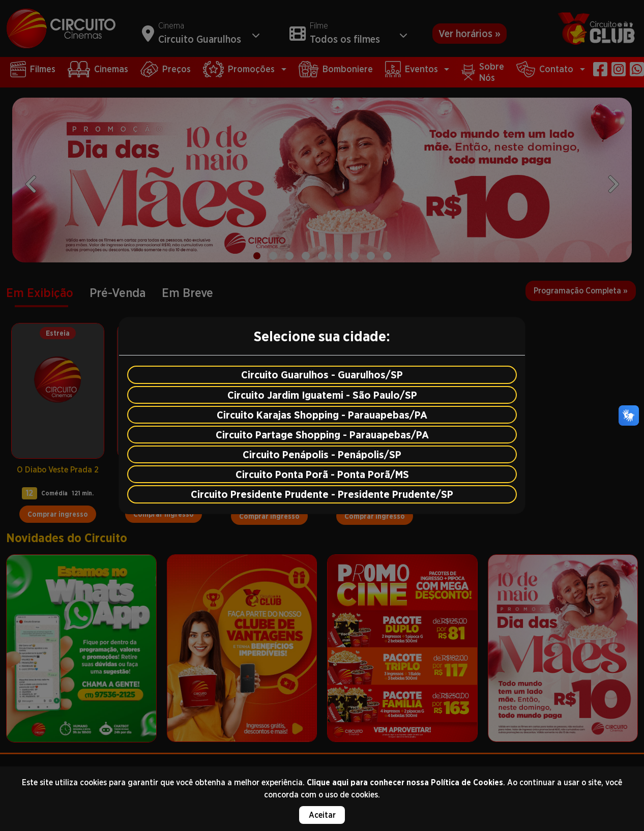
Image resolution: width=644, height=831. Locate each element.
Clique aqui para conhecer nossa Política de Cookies (405, 782)
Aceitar (322, 815)
